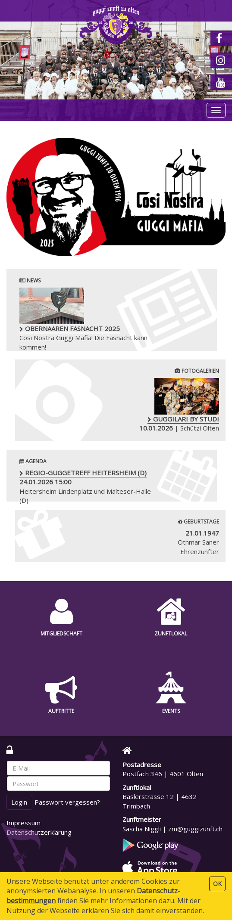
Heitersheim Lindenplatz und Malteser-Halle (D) (85, 486)
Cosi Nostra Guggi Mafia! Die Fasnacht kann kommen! (83, 319)
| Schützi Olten (146, 405)
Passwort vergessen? (67, 802)
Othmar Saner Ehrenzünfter (198, 542)
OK (217, 884)
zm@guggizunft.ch (195, 828)
